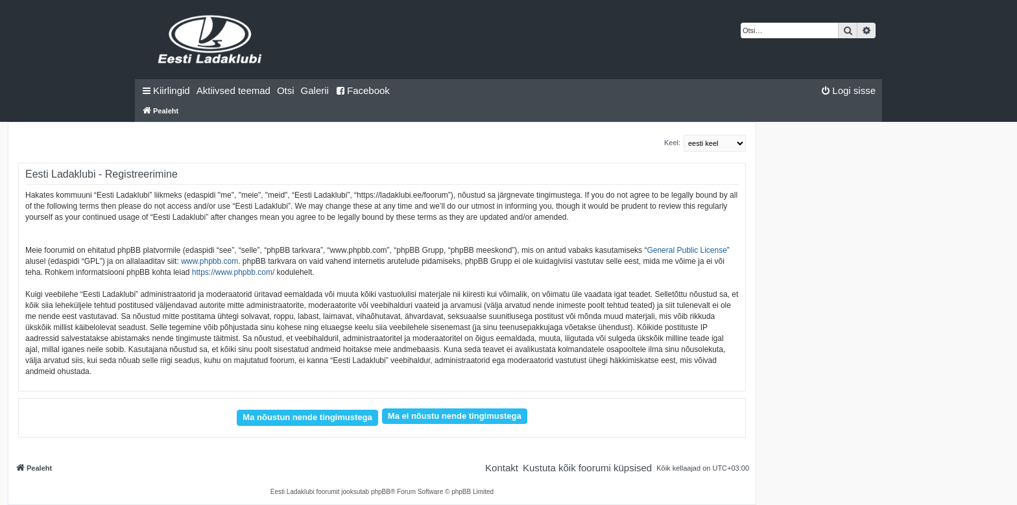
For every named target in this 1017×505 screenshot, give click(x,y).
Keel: (672, 143)
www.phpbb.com (209, 261)
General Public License (686, 250)
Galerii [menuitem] (315, 90)
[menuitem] (233, 91)
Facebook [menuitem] (362, 90)
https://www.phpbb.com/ (233, 272)
